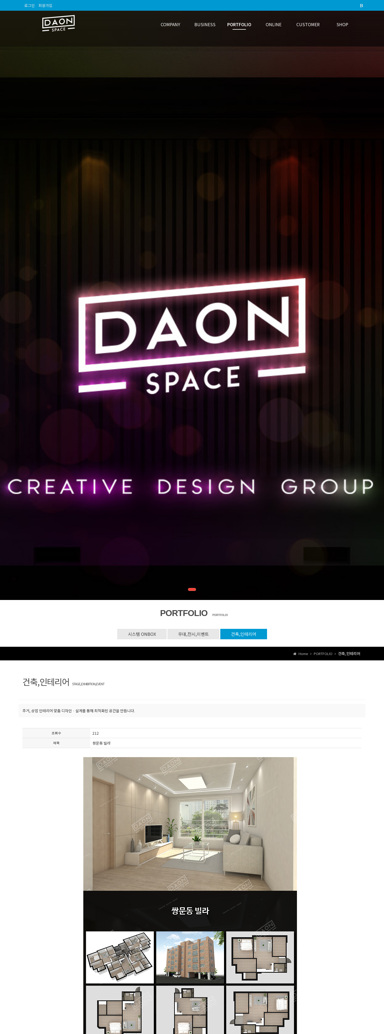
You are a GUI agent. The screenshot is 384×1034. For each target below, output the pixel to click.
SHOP (342, 24)
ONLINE (273, 24)
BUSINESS (204, 24)
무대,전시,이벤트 (193, 634)
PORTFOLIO (239, 24)
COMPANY (170, 24)
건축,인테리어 (243, 634)
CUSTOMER (308, 24)
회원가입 (45, 5)
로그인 (29, 5)
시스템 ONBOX (142, 634)
